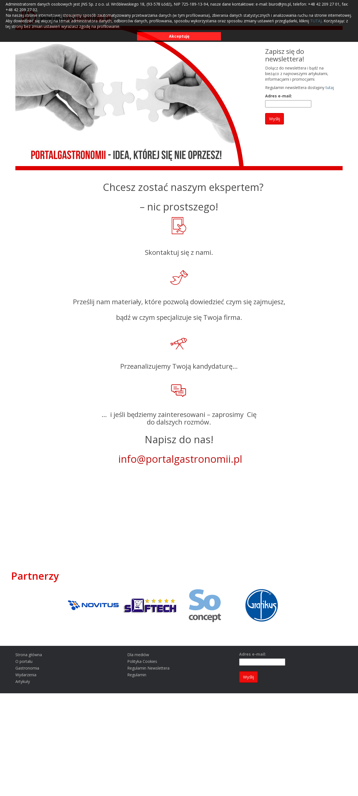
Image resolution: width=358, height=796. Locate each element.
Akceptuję (179, 36)
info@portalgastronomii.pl (180, 459)
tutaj (330, 87)
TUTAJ (316, 20)
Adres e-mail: (278, 96)
